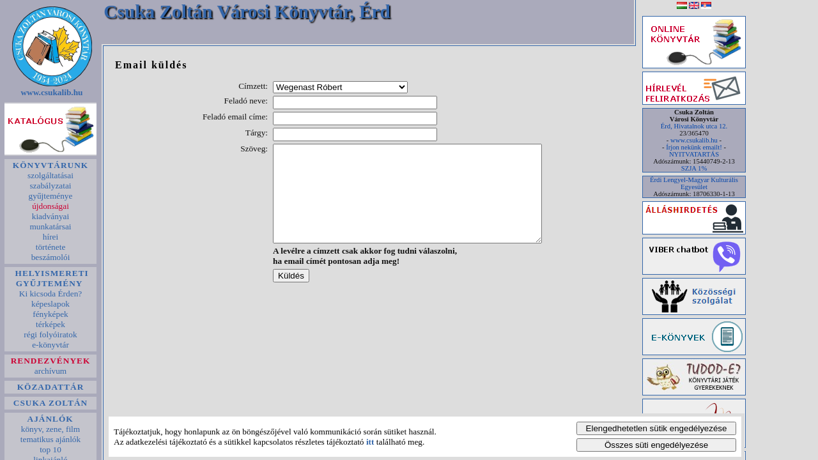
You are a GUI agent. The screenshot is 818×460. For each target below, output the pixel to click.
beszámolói (50, 257)
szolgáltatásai (50, 175)
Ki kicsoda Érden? (50, 293)
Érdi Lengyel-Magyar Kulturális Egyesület (694, 183)
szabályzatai (50, 185)
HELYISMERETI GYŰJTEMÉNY (50, 278)
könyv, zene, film (50, 429)
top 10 (50, 449)
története (50, 247)
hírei (50, 236)
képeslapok (50, 304)
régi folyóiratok (50, 334)
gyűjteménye (50, 196)
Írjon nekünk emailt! (694, 147)
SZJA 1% (694, 168)
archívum (51, 371)
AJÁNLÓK (50, 419)
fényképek (50, 314)
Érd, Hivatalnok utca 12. (694, 126)
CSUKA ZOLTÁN (51, 403)
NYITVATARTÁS (694, 154)
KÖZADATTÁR (50, 387)
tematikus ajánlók (50, 439)
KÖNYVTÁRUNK (50, 165)
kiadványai (50, 216)
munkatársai (50, 226)
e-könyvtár (50, 344)
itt (370, 442)
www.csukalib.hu (52, 92)
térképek (51, 324)
